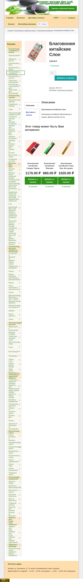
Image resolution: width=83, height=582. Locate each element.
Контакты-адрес (15, 564)
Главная (9, 18)
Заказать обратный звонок (62, 8)
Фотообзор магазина (27, 24)
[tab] (32, 105)
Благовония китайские (45, 30)
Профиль (71, 18)
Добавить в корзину (65, 78)
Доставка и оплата (36, 18)
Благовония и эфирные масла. (25, 30)
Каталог (11, 24)
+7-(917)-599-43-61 (48, 10)
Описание (30, 105)
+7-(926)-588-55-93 (23, 10)
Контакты (21, 18)
